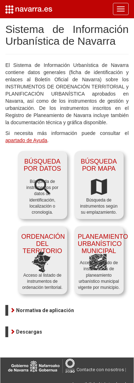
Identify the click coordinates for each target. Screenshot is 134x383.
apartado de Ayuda (26, 140)
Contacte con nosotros (100, 369)
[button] (42, 310)
